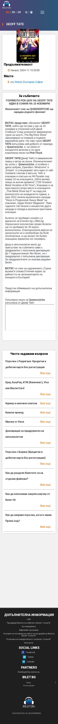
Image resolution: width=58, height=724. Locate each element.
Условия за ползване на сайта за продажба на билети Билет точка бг (28, 635)
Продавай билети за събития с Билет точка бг (28, 623)
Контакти (28, 643)
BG (7, 12)
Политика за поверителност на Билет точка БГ (28, 639)
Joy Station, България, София (26, 81)
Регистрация (28, 685)
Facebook (28, 652)
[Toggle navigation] (42, 12)
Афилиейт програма (28, 630)
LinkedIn (28, 661)
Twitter (28, 657)
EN (13, 12)
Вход (29, 683)
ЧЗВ (29, 619)
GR (19, 12)
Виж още (45, 373)
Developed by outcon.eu (29, 672)
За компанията (29, 626)
